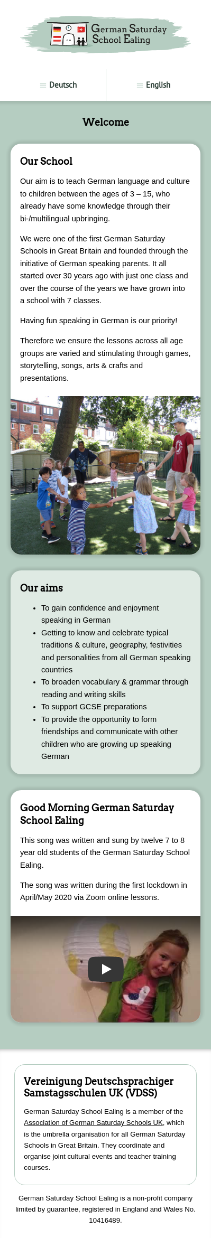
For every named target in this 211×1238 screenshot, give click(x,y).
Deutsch (58, 85)
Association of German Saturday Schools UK (93, 1123)
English (153, 85)
